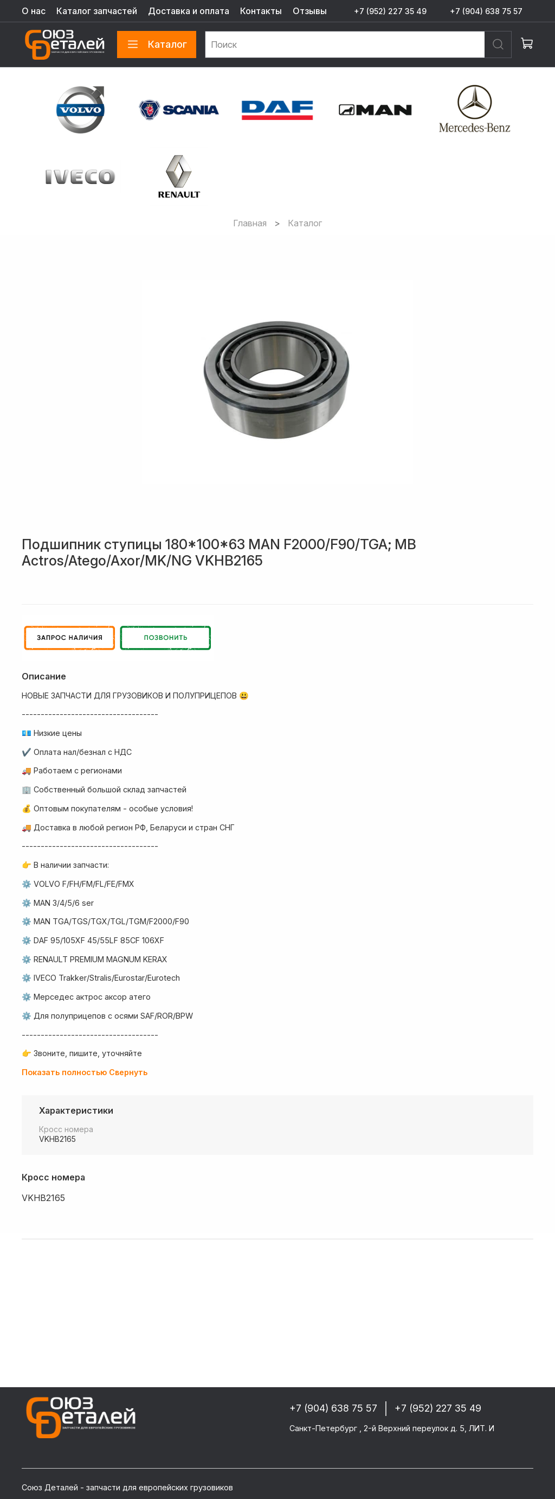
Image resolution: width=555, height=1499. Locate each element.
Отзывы (310, 10)
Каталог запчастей (96, 10)
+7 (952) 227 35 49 (390, 11)
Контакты (261, 10)
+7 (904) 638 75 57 (486, 11)
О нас (34, 10)
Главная (250, 223)
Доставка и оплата (188, 10)
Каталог (156, 44)
